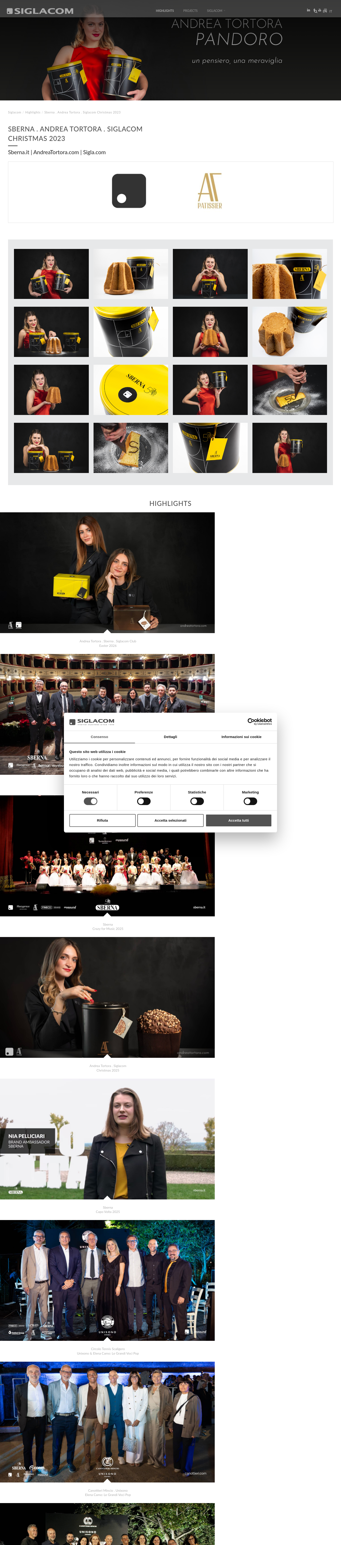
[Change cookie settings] (74, 1538)
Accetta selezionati (170, 821)
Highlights (165, 12)
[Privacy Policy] (19, 1538)
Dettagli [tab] (170, 737)
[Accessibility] (103, 1538)
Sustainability (78, 1498)
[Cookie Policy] (43, 1538)
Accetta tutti (238, 821)
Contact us (109, 1498)
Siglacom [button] (216, 12)
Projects (190, 12)
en (323, 13)
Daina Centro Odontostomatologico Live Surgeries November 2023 (65, 1476)
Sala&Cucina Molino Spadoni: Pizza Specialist (50, 1481)
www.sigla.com (320, 1538)
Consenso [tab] (99, 737)
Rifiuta (102, 821)
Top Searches (23, 1498)
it (329, 13)
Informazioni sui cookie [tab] (242, 737)
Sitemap (50, 1498)
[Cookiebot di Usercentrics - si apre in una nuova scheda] (251, 721)
